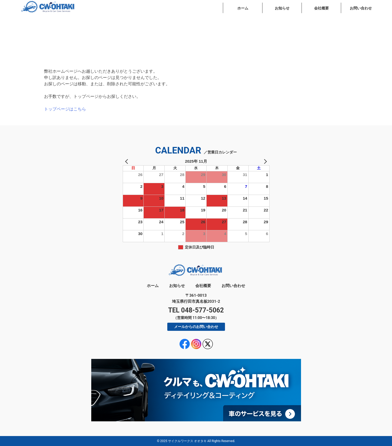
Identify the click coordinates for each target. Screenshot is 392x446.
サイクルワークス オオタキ (187, 441)
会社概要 (321, 8)
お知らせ (282, 8)
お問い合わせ (361, 8)
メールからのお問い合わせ (196, 327)
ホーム (242, 8)
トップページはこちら (65, 109)
